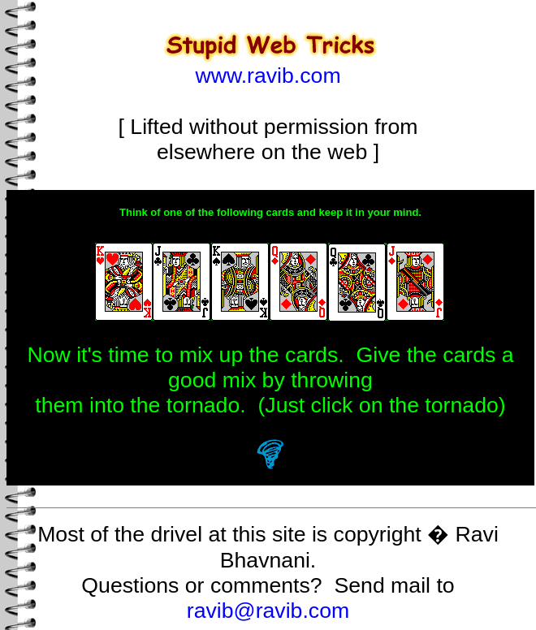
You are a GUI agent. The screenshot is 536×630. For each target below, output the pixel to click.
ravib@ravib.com (268, 610)
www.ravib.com (267, 75)
